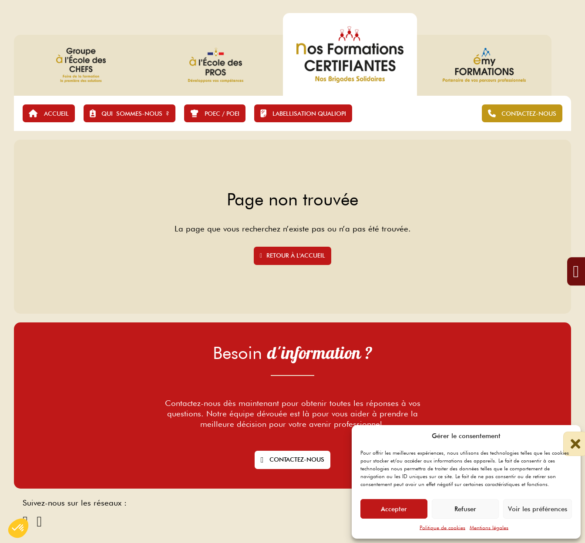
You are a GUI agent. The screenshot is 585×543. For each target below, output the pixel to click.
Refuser (465, 509)
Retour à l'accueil (292, 255)
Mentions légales (489, 527)
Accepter (394, 509)
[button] (567, 436)
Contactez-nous (292, 460)
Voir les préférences (537, 509)
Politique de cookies (442, 527)
